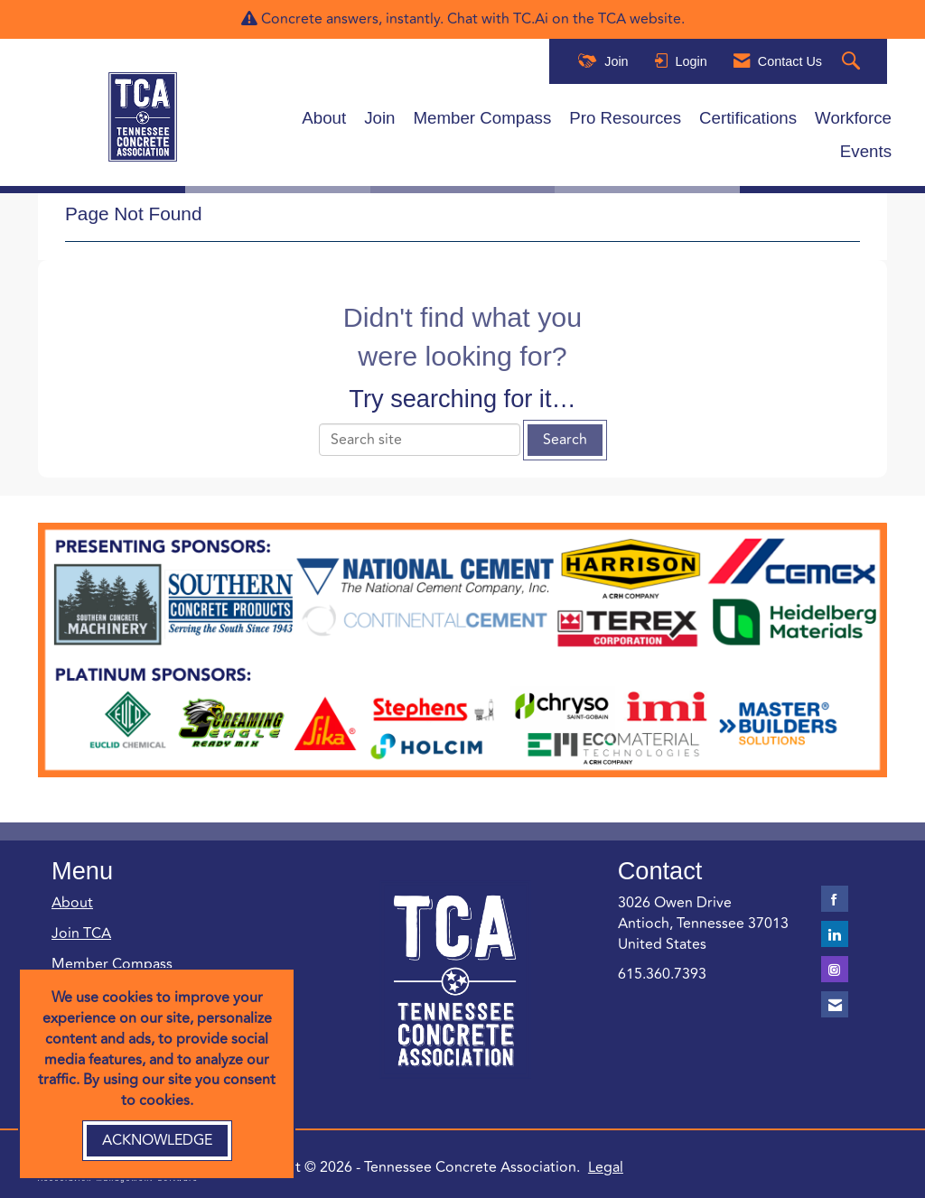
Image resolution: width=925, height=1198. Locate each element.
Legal (605, 1167)
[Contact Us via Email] (834, 1004)
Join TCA (81, 933)
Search (565, 439)
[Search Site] (853, 62)
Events (866, 151)
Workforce (853, 117)
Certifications (748, 117)
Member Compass (483, 117)
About (324, 117)
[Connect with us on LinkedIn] (834, 934)
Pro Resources (625, 117)
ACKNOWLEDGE (157, 1140)
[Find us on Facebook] (834, 899)
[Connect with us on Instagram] (834, 969)
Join (379, 117)
